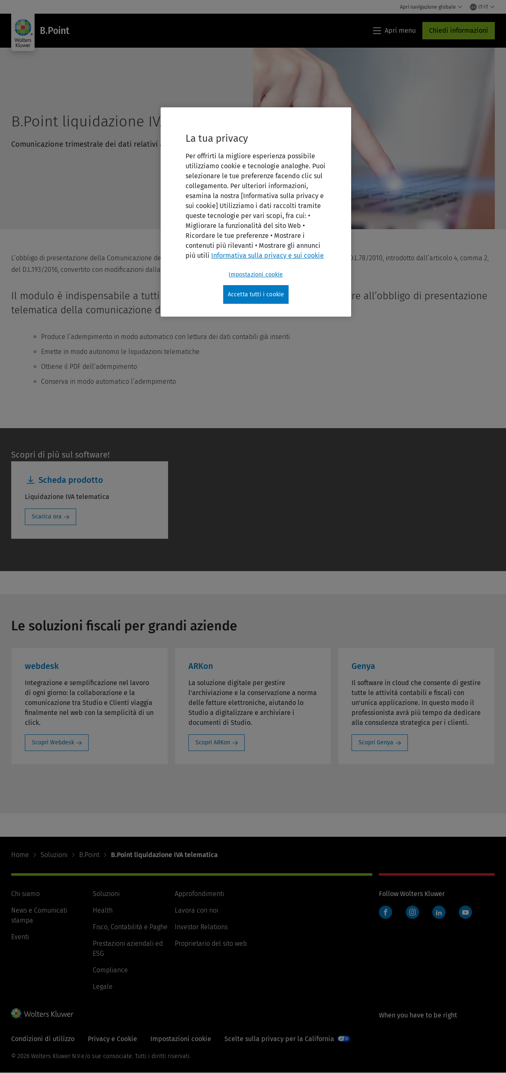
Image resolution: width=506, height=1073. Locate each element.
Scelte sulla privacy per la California (279, 1039)
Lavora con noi (196, 910)
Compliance (110, 970)
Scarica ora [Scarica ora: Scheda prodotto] (47, 516)
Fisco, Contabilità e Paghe (130, 927)
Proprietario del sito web (211, 943)
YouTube (465, 912)
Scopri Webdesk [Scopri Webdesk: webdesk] (53, 742)
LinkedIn (439, 912)
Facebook (385, 912)
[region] (256, 212)
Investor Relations (201, 927)
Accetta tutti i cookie (256, 294)
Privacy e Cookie (112, 1039)
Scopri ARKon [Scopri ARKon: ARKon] (212, 742)
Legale (103, 987)
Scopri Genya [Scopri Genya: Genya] (376, 742)
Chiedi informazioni (458, 30)
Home (20, 855)
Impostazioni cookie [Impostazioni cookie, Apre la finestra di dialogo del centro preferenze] (256, 274)
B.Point (89, 855)
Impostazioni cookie (180, 1039)
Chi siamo (25, 894)
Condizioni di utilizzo (43, 1039)
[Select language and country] (482, 7)
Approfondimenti (199, 894)
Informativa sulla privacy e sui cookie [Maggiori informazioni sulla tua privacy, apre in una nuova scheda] (267, 255)
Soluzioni (54, 855)
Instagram (412, 912)
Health (103, 910)
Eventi (20, 937)
